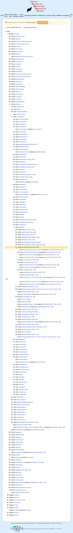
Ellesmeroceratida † (24, 194)
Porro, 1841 (30, 265)
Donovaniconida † (24, 192)
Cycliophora (19, 71)
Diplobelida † (22, 184)
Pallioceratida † (23, 349)
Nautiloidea (26, 222)
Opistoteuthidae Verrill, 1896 (29, 322)
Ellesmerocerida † (42, 194)
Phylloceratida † (23, 357)
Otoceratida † (22, 347)
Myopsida (21, 214)
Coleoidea (25, 177)
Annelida (18, 46)
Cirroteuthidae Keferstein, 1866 (30, 247)
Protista (16, 510)
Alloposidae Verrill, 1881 (28, 229)
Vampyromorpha (23, 389)
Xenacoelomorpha (21, 490)
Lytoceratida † (23, 207)
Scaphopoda (20, 417)
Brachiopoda (19, 51)
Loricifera (18, 99)
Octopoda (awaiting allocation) (29, 312)
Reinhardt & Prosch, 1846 (35, 277)
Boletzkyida (22, 162)
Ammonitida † (22, 126)
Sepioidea (21, 377)
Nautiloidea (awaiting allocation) (27, 219)
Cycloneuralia (23, 74)
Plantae (16, 507)
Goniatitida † (22, 202)
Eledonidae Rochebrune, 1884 (29, 286)
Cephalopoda (20, 116)
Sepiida (21, 374)
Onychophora (19, 440)
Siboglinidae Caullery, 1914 (38, 452)
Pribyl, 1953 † (22, 492)
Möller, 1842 (31, 257)
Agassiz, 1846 (32, 249)
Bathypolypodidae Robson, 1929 (30, 237)
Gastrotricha (19, 84)
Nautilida (21, 217)
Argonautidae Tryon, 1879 (28, 234)
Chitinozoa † (19, 61)
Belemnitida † (22, 157)
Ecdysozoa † (23, 76)
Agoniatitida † (22, 124)
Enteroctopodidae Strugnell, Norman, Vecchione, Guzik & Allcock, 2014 (41, 289)
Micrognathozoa (20, 101)
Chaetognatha (20, 59)
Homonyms (27, 15)
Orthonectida (19, 442)
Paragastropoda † (22, 409)
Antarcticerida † (23, 137)
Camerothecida (21, 114)
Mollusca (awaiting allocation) (25, 402)
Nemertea (18, 437)
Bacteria (16, 497)
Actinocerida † (23, 121)
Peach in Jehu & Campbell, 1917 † (30, 427)
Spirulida (21, 379)
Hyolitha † (18, 91)
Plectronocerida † (23, 362)
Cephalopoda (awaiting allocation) (28, 164)
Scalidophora (23, 470)
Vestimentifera (20, 482)
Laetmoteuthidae (26, 301)
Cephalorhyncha (24, 56)
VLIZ (35, 523)
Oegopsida (22, 339)
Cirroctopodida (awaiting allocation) (31, 242)
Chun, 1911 (30, 262)
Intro (2, 15)
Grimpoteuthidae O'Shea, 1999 (30, 291)
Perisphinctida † (23, 352)
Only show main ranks (29, 27)
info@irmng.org (58, 523)
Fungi (15, 505)
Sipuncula (18, 472)
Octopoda (21, 227)
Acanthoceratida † (24, 119)
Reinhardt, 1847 (32, 281)
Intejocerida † (22, 204)
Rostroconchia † (21, 414)
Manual (49, 15)
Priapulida (30, 457)
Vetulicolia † (19, 485)
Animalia (16, 34)
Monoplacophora (21, 407)
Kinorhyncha (19, 94)
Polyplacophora (21, 412)
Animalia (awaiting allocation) (24, 41)
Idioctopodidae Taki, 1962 (28, 296)
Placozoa (18, 447)
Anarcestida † (22, 132)
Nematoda (18, 432)
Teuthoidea (35, 182)
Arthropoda (19, 49)
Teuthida (21, 384)
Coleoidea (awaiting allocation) (27, 174)
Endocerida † (22, 199)
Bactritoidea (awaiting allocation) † (28, 144)
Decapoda (22, 182)
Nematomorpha (20, 435)
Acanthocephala (20, 36)
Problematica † (20, 462)
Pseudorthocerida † (24, 369)
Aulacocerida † (23, 142)
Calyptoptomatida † (22, 111)
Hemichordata (20, 89)
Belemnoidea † (27, 159)
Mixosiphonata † (23, 212)
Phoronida (18, 445)
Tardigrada (19, 475)
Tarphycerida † (23, 382)
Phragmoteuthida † (24, 354)
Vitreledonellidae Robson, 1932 (30, 334)
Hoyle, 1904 (30, 270)
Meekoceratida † (23, 209)
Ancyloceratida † (23, 134)
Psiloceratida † (23, 372)
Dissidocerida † (23, 189)
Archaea (16, 495)
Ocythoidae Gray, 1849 (27, 317)
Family (19, 247)
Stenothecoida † (21, 419)
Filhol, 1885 (30, 254)
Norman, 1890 (31, 284)
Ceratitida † (22, 169)
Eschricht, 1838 (56, 249)
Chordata (18, 64)
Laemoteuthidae (25, 299)
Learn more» (58, 528)
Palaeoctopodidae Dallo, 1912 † (30, 324)
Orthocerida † (22, 344)
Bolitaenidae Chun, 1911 (28, 240)
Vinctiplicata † (23, 487)
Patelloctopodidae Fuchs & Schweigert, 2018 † (34, 327)
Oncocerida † (22, 342)
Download (66, 15)
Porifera (18, 455)
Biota (19, 500)
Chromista (17, 502)
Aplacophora (20, 106)
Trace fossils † (20, 477)
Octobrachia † (23, 224)
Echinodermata (20, 79)
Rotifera (18, 467)
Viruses (16, 515)
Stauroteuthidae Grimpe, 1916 (29, 329)
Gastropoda (20, 397)
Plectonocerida (23, 359)
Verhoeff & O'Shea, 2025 (34, 272)
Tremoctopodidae (26, 332)
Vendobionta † (20, 480)
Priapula (18, 457)
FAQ (53, 15)
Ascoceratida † (23, 139)
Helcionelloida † (21, 399)
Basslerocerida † (23, 152)
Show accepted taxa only (13, 27)
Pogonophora (19, 452)
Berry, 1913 (31, 275)
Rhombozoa (19, 465)
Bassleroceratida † (24, 149)
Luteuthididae (25, 306)
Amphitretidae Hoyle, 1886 (28, 232)
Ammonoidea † (23, 129)
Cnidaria (18, 66)
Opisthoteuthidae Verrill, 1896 (29, 319)
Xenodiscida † (23, 392)
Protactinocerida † (24, 367)
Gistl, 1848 (28, 267)
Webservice (42, 15)
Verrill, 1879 (53, 252)
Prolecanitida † (23, 364)
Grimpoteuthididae (26, 294)
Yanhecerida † (23, 394)
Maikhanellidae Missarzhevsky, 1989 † (28, 422)
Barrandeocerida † (24, 147)
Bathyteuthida (22, 154)
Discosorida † (22, 187)
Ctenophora (19, 69)
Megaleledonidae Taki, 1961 (29, 309)
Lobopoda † (19, 96)
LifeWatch (59, 15)
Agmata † (18, 39)
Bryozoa (18, 54)
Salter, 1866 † (24, 424)
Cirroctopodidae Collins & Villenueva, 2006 (33, 244)
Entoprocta (19, 81)
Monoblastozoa (20, 429)
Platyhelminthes (20, 450)
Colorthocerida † (23, 179)
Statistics (35, 15)
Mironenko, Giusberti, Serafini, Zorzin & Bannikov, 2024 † (41, 337)
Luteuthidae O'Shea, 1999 (28, 304)
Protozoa (28, 510)
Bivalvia (19, 109)
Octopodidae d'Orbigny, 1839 (29, 314)
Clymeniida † (22, 172)
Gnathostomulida (20, 86)
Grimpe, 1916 (31, 252)
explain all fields (42, 22)
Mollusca (18, 104)
